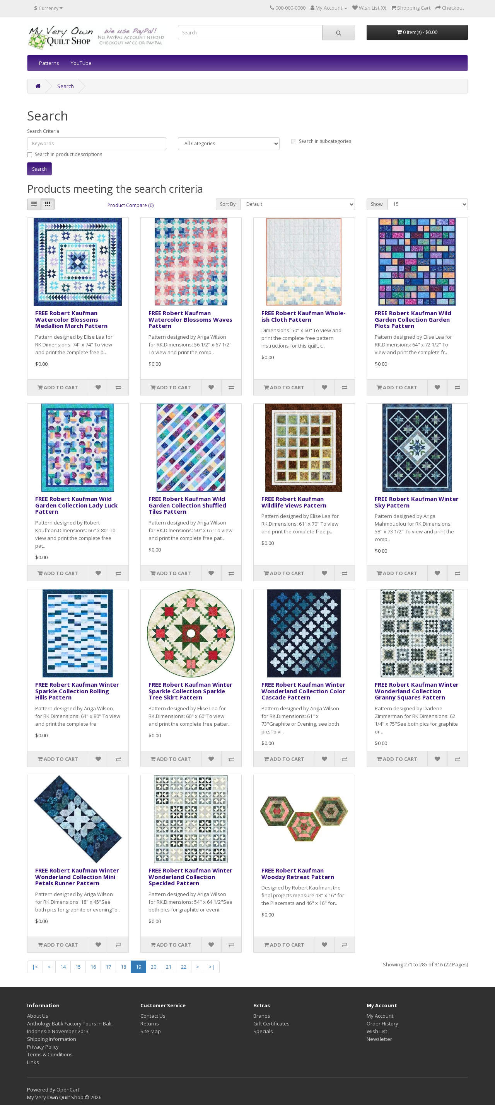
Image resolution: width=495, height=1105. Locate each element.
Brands (261, 1015)
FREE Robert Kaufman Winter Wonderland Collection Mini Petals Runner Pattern (77, 876)
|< (35, 966)
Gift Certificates (271, 1023)
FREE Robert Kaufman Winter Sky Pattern (417, 502)
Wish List (377, 1031)
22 (183, 966)
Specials (263, 1031)
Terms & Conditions (50, 1054)
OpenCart (67, 1089)
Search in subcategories (321, 141)
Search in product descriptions (64, 154)
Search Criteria (43, 131)
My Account (380, 1015)
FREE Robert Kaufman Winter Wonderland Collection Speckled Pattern (190, 876)
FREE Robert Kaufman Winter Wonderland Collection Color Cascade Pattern (303, 691)
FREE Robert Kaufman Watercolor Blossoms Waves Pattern (190, 319)
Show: (377, 204)
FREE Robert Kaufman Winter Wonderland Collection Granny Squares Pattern (417, 691)
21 (168, 966)
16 (93, 966)
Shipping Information (51, 1038)
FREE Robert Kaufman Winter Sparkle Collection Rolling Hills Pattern (77, 691)
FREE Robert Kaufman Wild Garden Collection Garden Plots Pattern (413, 319)
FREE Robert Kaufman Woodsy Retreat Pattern (297, 873)
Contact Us (153, 1015)
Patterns (49, 62)
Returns (149, 1023)
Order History (382, 1023)
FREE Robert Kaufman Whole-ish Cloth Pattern (303, 316)
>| (212, 966)
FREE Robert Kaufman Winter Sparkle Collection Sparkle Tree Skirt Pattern (190, 691)
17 (108, 966)
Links (33, 1062)
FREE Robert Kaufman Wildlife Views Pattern (293, 502)
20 (153, 966)
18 (123, 966)
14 (63, 966)
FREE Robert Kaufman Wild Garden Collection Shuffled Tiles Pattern (187, 505)
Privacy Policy (43, 1046)
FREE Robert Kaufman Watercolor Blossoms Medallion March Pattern (71, 319)
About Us (37, 1015)
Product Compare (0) (131, 205)
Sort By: (228, 204)
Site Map (150, 1031)
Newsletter (379, 1038)
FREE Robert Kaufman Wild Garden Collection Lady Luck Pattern (76, 505)
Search (65, 86)
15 (78, 966)
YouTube (81, 62)
